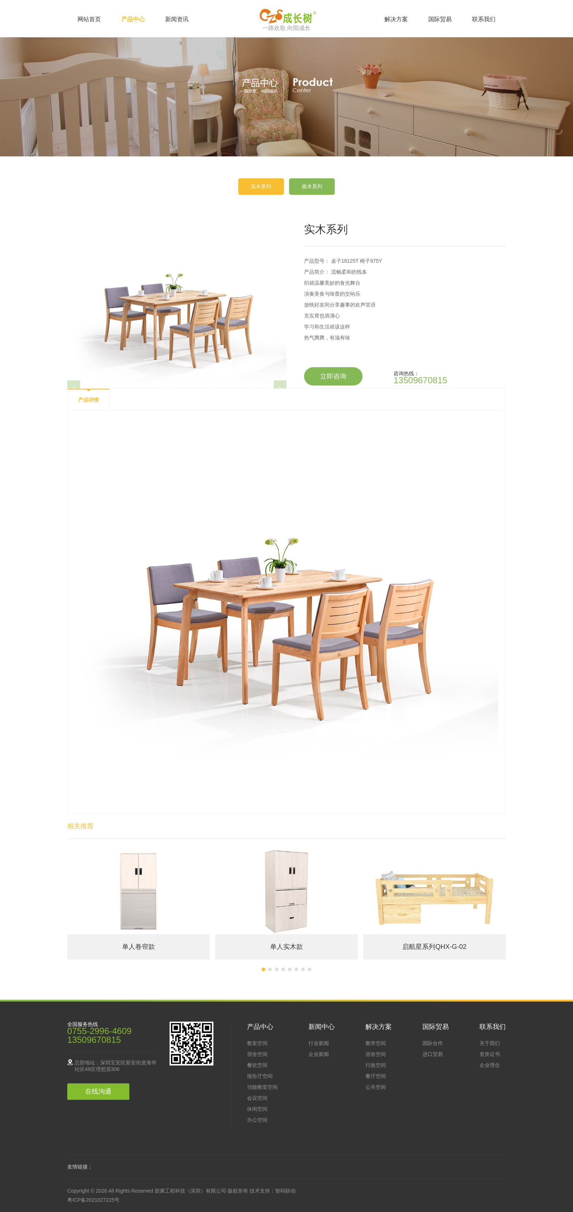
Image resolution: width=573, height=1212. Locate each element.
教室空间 (257, 1043)
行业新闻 (318, 1043)
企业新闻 (318, 1054)
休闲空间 (257, 1109)
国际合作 (432, 1043)
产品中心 (133, 19)
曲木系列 (312, 186)
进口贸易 (432, 1054)
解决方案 (396, 19)
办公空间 (257, 1120)
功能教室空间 (262, 1087)
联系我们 (484, 19)
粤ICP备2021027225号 (93, 1200)
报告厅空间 (260, 1076)
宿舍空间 (257, 1054)
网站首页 (89, 19)
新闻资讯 (177, 19)
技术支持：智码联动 (273, 1191)
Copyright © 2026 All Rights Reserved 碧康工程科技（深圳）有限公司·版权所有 (158, 1191)
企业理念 (489, 1065)
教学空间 (375, 1043)
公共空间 (375, 1087)
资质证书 (489, 1054)
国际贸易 (440, 19)
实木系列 (261, 186)
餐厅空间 (375, 1076)
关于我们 (489, 1043)
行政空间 (375, 1065)
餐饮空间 (257, 1065)
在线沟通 (98, 1091)
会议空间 (257, 1098)
